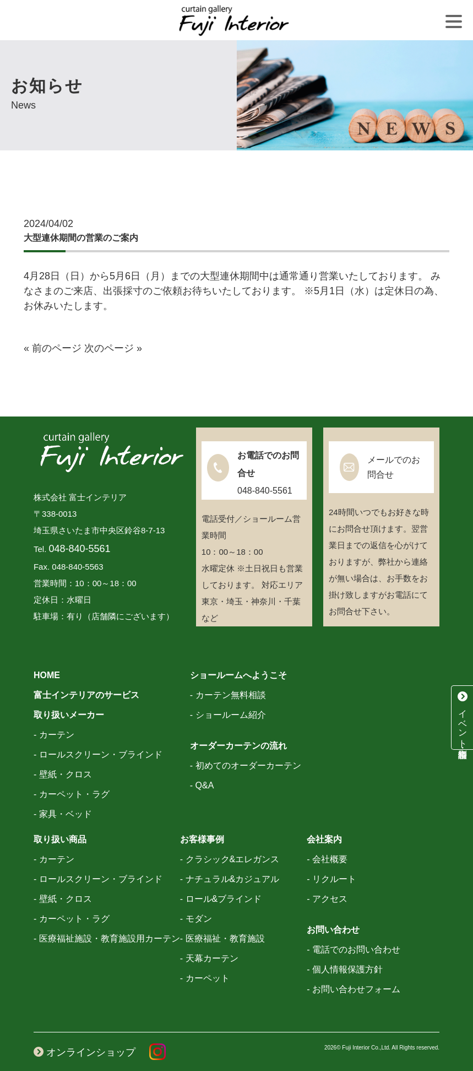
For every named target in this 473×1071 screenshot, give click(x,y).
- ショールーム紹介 (228, 715)
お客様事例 (202, 839)
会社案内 (324, 839)
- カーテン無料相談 (228, 695)
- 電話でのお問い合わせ (353, 949)
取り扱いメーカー (69, 715)
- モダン (196, 918)
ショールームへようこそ (238, 675)
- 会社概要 (327, 859)
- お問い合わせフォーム (353, 989)
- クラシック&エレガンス (229, 859)
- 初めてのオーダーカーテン (245, 765)
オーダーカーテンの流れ (238, 745)
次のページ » (113, 348)
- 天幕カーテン (209, 958)
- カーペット (205, 978)
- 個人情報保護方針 (345, 969)
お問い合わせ (333, 929)
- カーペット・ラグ (72, 794)
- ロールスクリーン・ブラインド (98, 754)
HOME (47, 675)
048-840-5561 (79, 548)
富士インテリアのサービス (86, 695)
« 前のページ (52, 348)
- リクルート (331, 879)
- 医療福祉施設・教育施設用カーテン (107, 938)
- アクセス (327, 899)
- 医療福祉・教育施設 (222, 938)
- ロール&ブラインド (221, 899)
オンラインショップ (84, 1052)
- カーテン (54, 734)
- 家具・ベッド (63, 814)
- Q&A (202, 785)
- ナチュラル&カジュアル (229, 879)
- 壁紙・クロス (63, 774)
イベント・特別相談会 (462, 717)
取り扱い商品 (60, 839)
